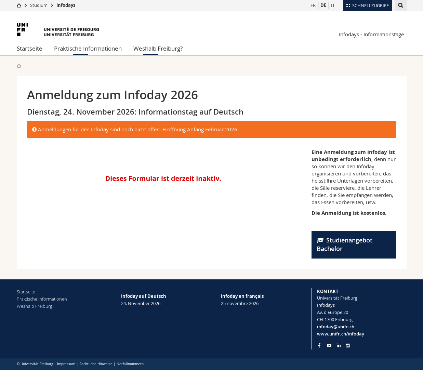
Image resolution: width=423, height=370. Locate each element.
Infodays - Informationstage (371, 34)
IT (333, 5)
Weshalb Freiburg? (158, 48)
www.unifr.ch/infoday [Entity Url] (340, 334)
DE (323, 5)
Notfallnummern (130, 364)
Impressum (66, 364)
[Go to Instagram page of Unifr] (348, 345)
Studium (39, 5)
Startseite (29, 48)
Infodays (65, 5)
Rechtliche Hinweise (96, 364)
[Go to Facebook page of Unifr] (319, 345)
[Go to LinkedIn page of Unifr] (339, 345)
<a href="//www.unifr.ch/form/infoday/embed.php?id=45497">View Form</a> (164, 177)
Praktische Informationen (88, 48)
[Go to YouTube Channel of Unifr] (329, 345)
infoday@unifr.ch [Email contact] (335, 326)
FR (313, 5)
